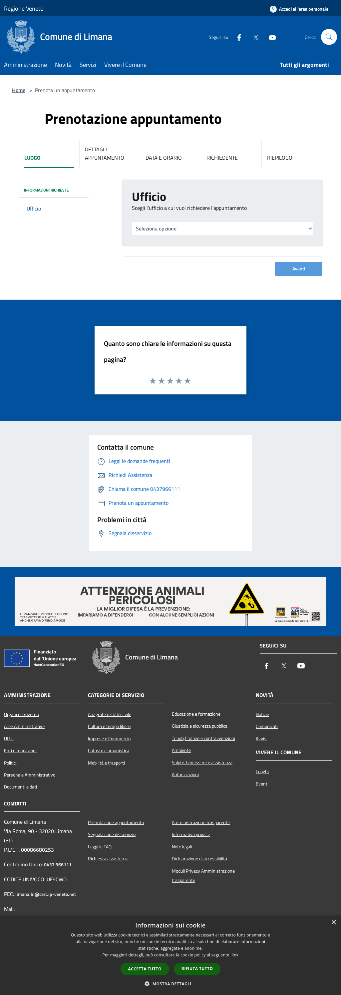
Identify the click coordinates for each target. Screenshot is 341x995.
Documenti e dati (20, 786)
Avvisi (261, 738)
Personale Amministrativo (29, 775)
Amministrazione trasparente (201, 822)
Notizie (262, 714)
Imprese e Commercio (109, 738)
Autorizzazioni (185, 774)
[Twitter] (253, 37)
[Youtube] (269, 37)
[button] (170, 983)
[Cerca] (329, 37)
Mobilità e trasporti (106, 763)
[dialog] (170, 955)
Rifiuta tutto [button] (197, 968)
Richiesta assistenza (108, 858)
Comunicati (267, 726)
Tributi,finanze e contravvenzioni (203, 738)
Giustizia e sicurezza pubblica (199, 726)
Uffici (9, 738)
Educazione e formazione (196, 714)
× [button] (333, 922)
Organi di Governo (21, 714)
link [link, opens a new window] (235, 955)
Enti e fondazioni (20, 750)
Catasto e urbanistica (108, 750)
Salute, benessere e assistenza (202, 762)
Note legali (182, 846)
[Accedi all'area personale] (299, 9)
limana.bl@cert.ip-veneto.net (45, 894)
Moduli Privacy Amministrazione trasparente (203, 875)
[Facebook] (236, 37)
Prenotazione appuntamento (116, 822)
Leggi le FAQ (100, 846)
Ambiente (181, 750)
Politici (10, 763)
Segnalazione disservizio (112, 834)
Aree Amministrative (24, 726)
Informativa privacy (191, 834)
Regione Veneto (24, 8)
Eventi (262, 783)
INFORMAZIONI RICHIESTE (46, 190)
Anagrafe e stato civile (109, 714)
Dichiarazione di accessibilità (199, 858)
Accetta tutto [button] (145, 969)
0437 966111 (58, 864)
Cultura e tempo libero (109, 726)
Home (18, 90)
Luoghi (262, 771)
